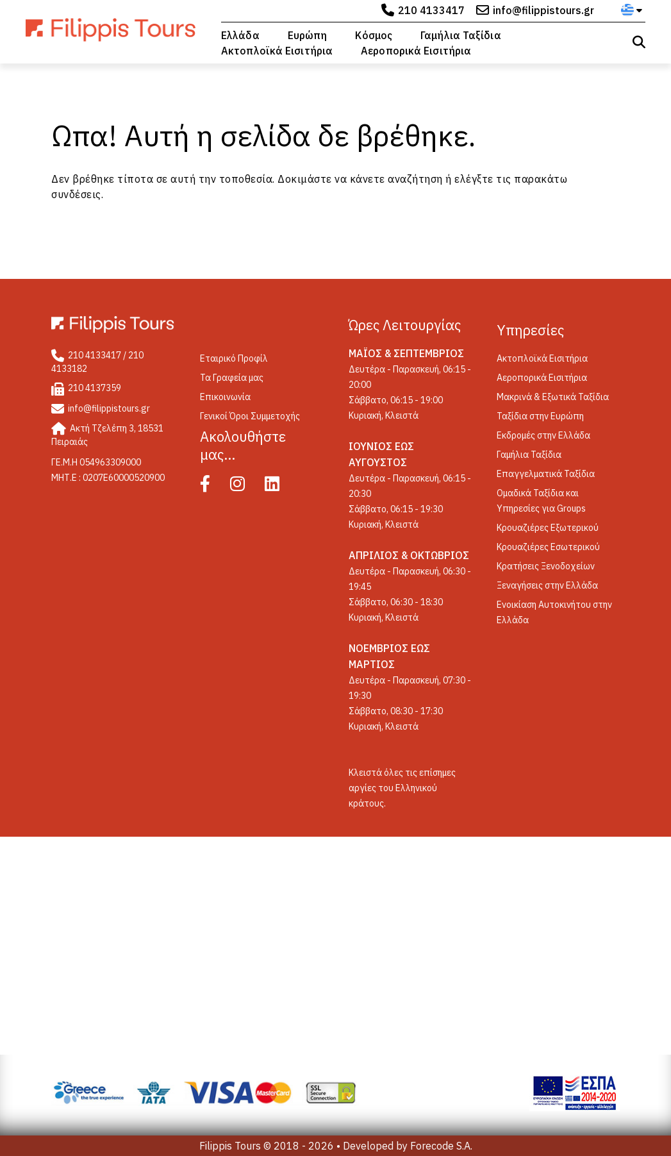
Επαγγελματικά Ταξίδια (546, 474)
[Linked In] (281, 486)
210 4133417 (431, 10)
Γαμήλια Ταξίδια (460, 35)
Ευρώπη (307, 35)
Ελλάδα (240, 35)
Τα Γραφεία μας (231, 377)
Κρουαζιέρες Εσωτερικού (548, 547)
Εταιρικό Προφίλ (234, 358)
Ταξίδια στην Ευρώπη (540, 416)
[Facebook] (214, 486)
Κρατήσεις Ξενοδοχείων (546, 566)
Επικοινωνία (225, 397)
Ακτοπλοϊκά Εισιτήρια (277, 50)
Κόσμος (373, 35)
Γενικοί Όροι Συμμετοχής (250, 416)
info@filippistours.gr (543, 10)
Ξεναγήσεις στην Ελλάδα (547, 585)
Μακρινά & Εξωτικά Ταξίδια (553, 397)
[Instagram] (246, 486)
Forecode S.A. (441, 1145)
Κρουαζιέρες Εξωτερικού (548, 527)
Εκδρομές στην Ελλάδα (543, 435)
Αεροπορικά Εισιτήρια (416, 50)
